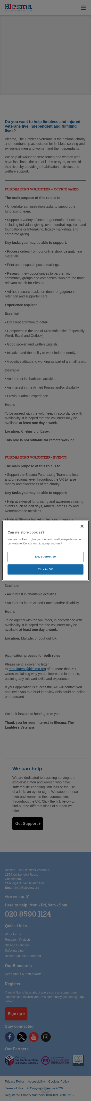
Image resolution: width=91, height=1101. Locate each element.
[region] (45, 550)
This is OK (45, 569)
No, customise (45, 556)
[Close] (82, 526)
